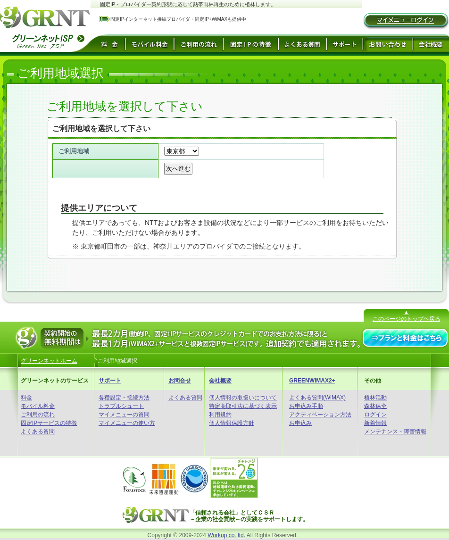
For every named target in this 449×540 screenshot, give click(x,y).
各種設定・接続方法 (124, 397)
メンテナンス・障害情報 (395, 431)
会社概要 (220, 380)
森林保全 (375, 406)
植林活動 (375, 397)
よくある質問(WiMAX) (317, 397)
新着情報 (375, 423)
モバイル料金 (38, 406)
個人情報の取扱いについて (243, 397)
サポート (110, 380)
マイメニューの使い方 (127, 423)
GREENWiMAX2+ (312, 380)
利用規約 (220, 414)
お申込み (300, 423)
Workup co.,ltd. (226, 535)
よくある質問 (38, 431)
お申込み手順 (306, 406)
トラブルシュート (121, 406)
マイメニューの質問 (124, 414)
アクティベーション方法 (320, 414)
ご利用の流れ (38, 414)
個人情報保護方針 (231, 423)
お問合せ (179, 380)
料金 (26, 397)
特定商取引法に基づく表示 (243, 406)
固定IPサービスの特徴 (49, 423)
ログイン (375, 414)
